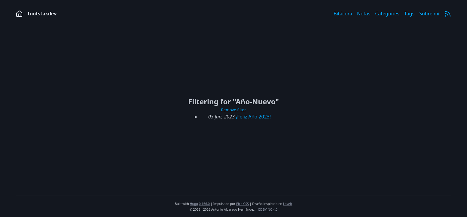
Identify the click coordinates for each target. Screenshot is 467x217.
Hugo (194, 204)
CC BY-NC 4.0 (267, 209)
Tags (409, 13)
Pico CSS (242, 204)
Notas (363, 13)
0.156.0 (204, 204)
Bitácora (343, 13)
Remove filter (233, 109)
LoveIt (287, 204)
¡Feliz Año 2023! (253, 116)
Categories (387, 13)
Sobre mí (429, 13)
